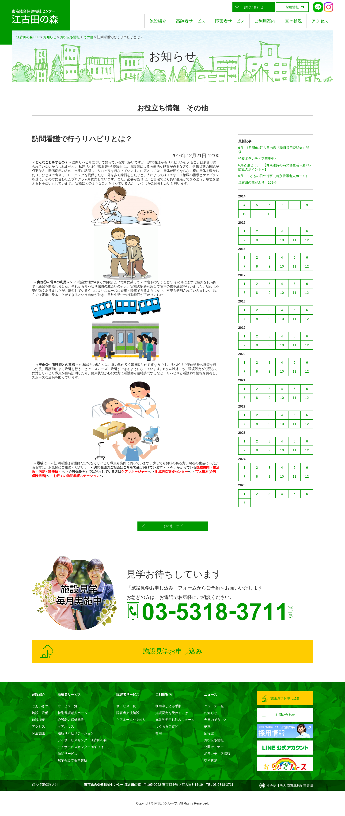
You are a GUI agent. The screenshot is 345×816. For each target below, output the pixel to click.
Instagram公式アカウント (328, 7)
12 (269, 214)
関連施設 (38, 733)
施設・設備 (40, 713)
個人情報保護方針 (45, 784)
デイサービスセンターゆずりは (81, 747)
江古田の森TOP (27, 37)
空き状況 (293, 21)
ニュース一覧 (214, 706)
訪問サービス (67, 754)
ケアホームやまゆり (131, 720)
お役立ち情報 (70, 37)
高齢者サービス (190, 21)
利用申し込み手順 (168, 706)
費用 (158, 733)
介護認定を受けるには (171, 713)
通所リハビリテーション (76, 733)
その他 (88, 37)
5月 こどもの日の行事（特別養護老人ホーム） (273, 176)
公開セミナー (214, 747)
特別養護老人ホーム (72, 713)
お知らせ (49, 37)
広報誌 (209, 733)
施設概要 (38, 720)
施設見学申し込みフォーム (175, 720)
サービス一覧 (67, 706)
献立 (207, 726)
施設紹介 (157, 21)
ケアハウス (66, 726)
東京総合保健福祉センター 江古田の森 (35, 22)
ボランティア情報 (217, 754)
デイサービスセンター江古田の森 (82, 740)
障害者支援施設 (127, 713)
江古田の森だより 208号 (257, 182)
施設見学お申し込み (172, 651)
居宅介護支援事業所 (72, 760)
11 (257, 214)
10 (244, 214)
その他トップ (172, 526)
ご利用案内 (264, 21)
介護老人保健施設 (71, 720)
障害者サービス (230, 21)
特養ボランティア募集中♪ (257, 158)
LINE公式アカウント (318, 7)
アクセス (319, 21)
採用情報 (292, 7)
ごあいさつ (40, 706)
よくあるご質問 (166, 726)
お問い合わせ (253, 7)
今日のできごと (215, 720)
